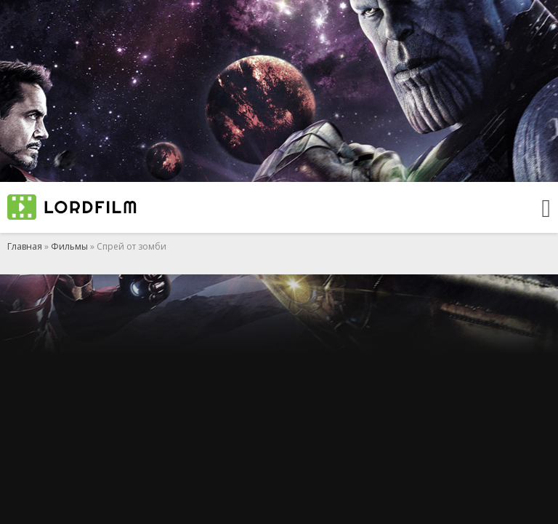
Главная (24, 246)
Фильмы (69, 246)
